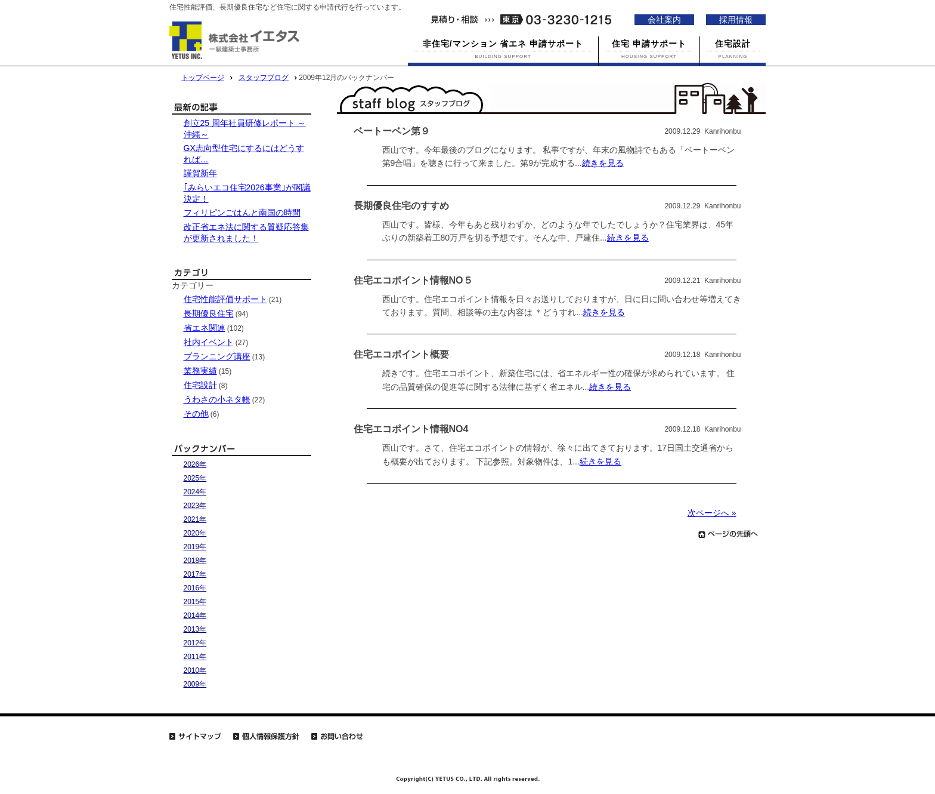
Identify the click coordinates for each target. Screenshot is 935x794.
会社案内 (664, 19)
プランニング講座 (217, 356)
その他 (196, 413)
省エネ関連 (204, 328)
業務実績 (200, 371)
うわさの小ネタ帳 (217, 399)
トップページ (202, 77)
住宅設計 (200, 385)
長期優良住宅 (209, 313)
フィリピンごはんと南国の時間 (242, 212)
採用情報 (736, 19)
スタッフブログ (264, 77)
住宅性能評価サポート (225, 299)
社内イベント (209, 342)
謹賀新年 (200, 173)
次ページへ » (712, 513)
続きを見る (603, 163)
